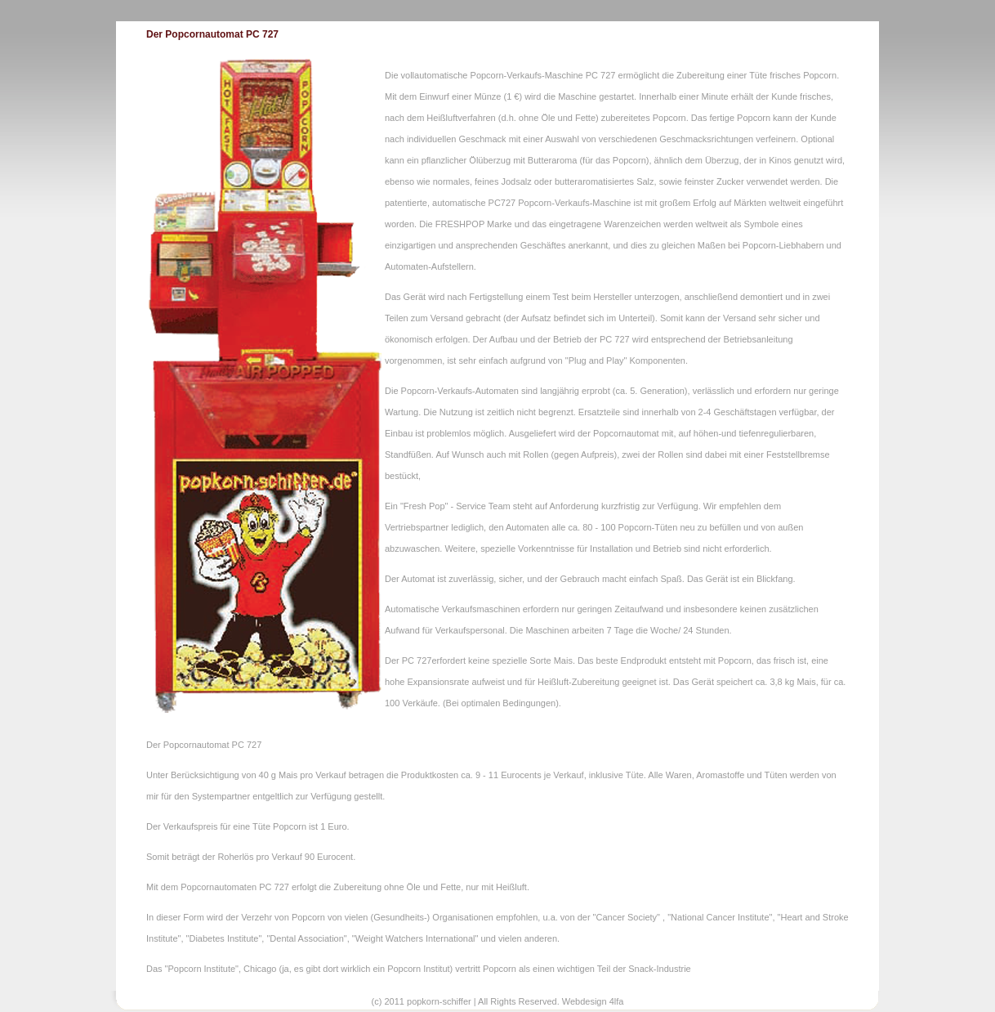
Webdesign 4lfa (593, 1001)
